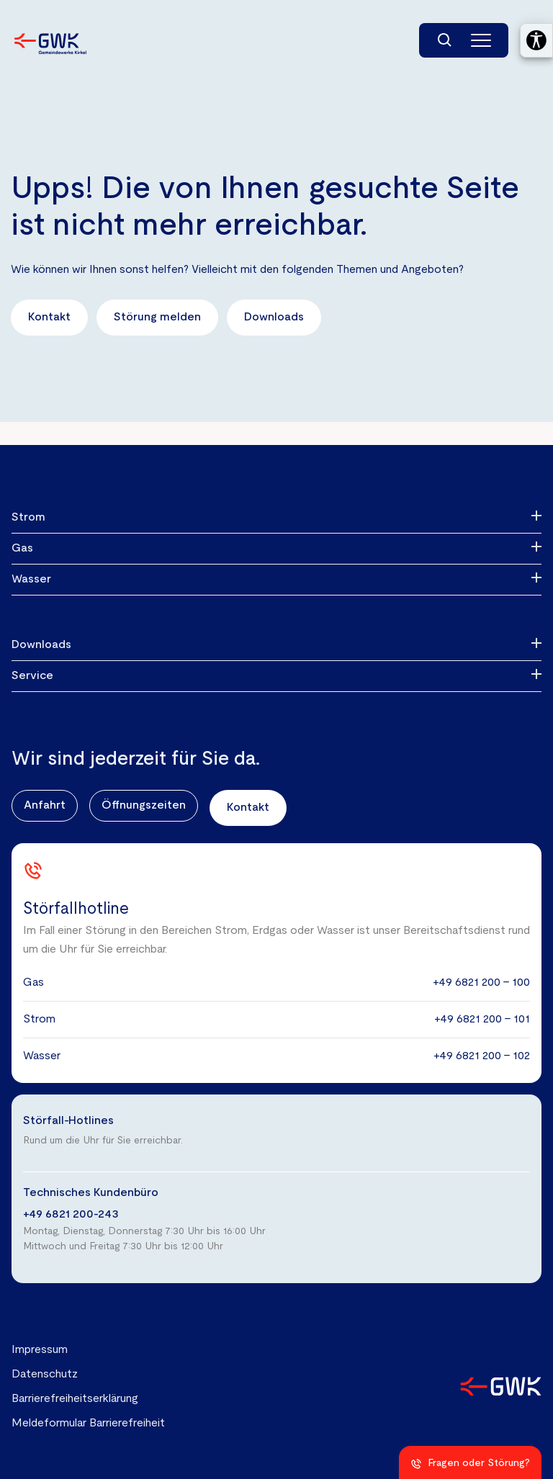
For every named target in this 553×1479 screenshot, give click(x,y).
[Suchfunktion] (445, 40)
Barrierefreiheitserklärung (75, 1399)
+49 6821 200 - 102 (481, 1056)
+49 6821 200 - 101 (482, 1019)
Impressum (40, 1350)
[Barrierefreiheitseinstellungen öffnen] (536, 40)
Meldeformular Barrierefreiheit (88, 1423)
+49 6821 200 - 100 (481, 983)
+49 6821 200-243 (71, 1214)
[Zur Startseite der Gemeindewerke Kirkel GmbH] (50, 43)
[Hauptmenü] (481, 40)
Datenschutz (45, 1374)
